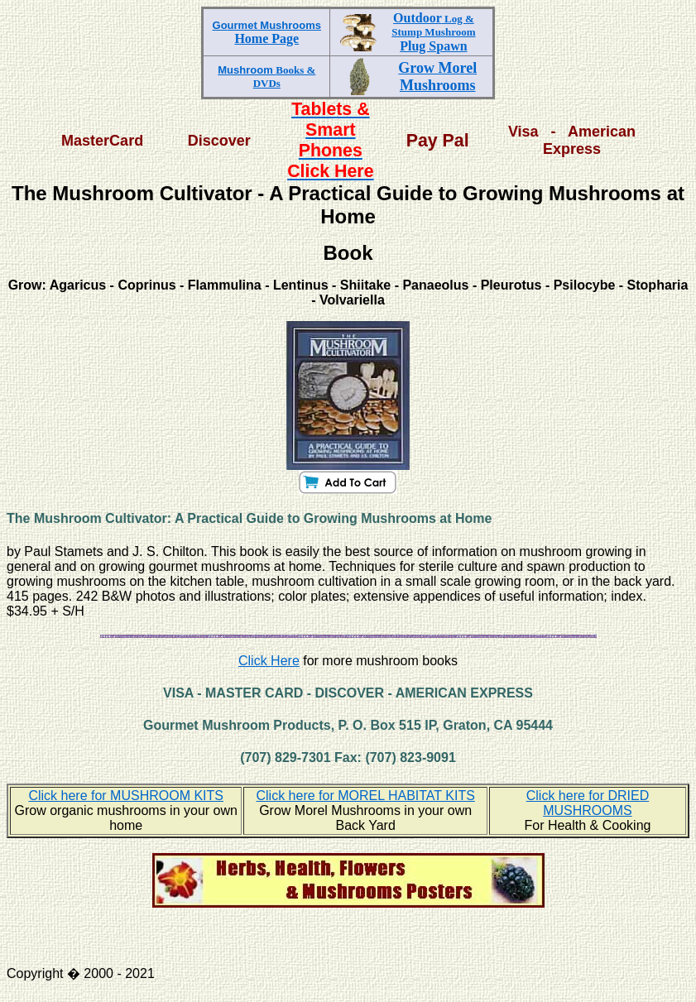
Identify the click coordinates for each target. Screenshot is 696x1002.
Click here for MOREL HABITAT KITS (365, 796)
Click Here (269, 661)
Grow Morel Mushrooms (437, 76)
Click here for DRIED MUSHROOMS (587, 803)
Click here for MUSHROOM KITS (125, 796)
